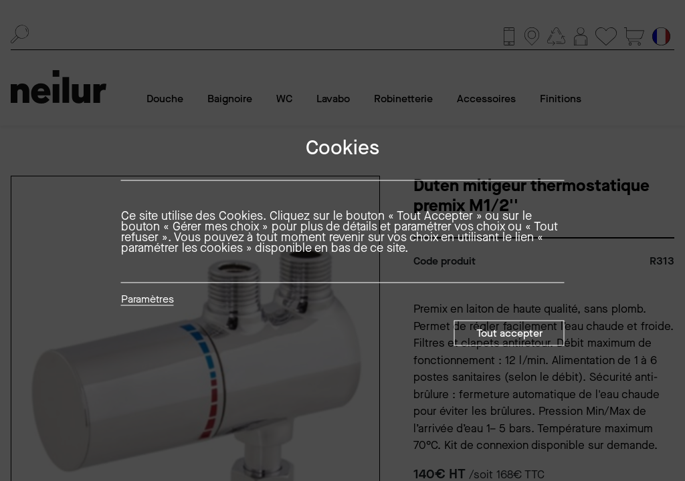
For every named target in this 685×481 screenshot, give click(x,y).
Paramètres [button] (147, 300)
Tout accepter (509, 333)
